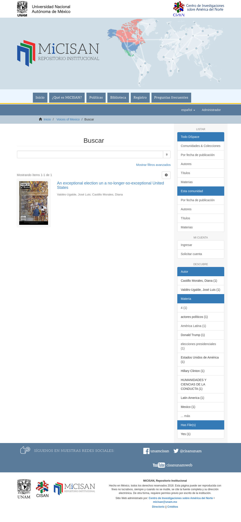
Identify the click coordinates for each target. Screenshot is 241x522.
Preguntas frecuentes (171, 98)
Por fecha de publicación (198, 155)
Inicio (40, 98)
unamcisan (160, 451)
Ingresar (186, 245)
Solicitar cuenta (191, 254)
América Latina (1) (193, 326)
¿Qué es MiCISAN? (67, 98)
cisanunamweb (179, 465)
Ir (167, 154)
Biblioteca (118, 98)
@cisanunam (191, 451)
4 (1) (184, 308)
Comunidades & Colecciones (200, 146)
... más (185, 416)
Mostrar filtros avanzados (153, 165)
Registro (140, 98)
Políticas (96, 98)
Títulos (185, 173)
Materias (187, 182)
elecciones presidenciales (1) (198, 346)
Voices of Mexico (68, 119)
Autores (186, 164)
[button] (188, 109)
